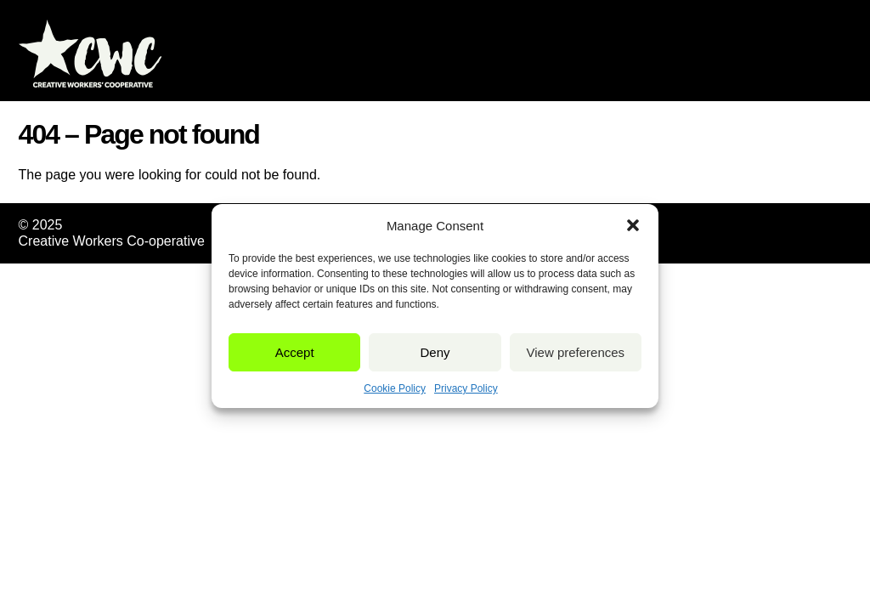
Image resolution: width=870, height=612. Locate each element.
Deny (434, 352)
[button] (632, 225)
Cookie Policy (395, 388)
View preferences (576, 352)
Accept (294, 352)
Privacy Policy (466, 388)
